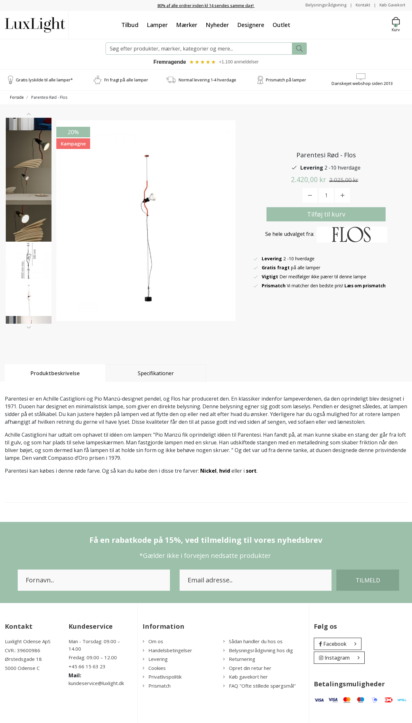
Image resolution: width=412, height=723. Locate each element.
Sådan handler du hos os (253, 642)
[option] (28, 144)
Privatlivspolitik (162, 677)
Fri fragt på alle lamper (126, 80)
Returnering (239, 659)
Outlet (281, 24)
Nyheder (217, 24)
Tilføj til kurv (326, 214)
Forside (17, 98)
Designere (250, 24)
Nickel (208, 471)
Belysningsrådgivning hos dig (258, 650)
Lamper (157, 24)
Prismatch (157, 686)
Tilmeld (368, 581)
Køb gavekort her (245, 677)
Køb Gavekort (391, 5)
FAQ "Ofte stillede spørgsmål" (259, 686)
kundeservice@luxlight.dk (96, 684)
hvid (224, 471)
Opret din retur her (247, 668)
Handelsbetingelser (167, 650)
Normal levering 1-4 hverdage (207, 80)
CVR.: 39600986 (22, 650)
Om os (153, 642)
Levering (155, 659)
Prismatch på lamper (286, 80)
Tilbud (129, 24)
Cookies (154, 668)
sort (251, 471)
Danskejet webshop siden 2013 (362, 84)
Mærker (186, 24)
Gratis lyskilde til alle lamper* (44, 80)
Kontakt (359, 5)
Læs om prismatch (366, 286)
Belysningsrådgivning (320, 5)
